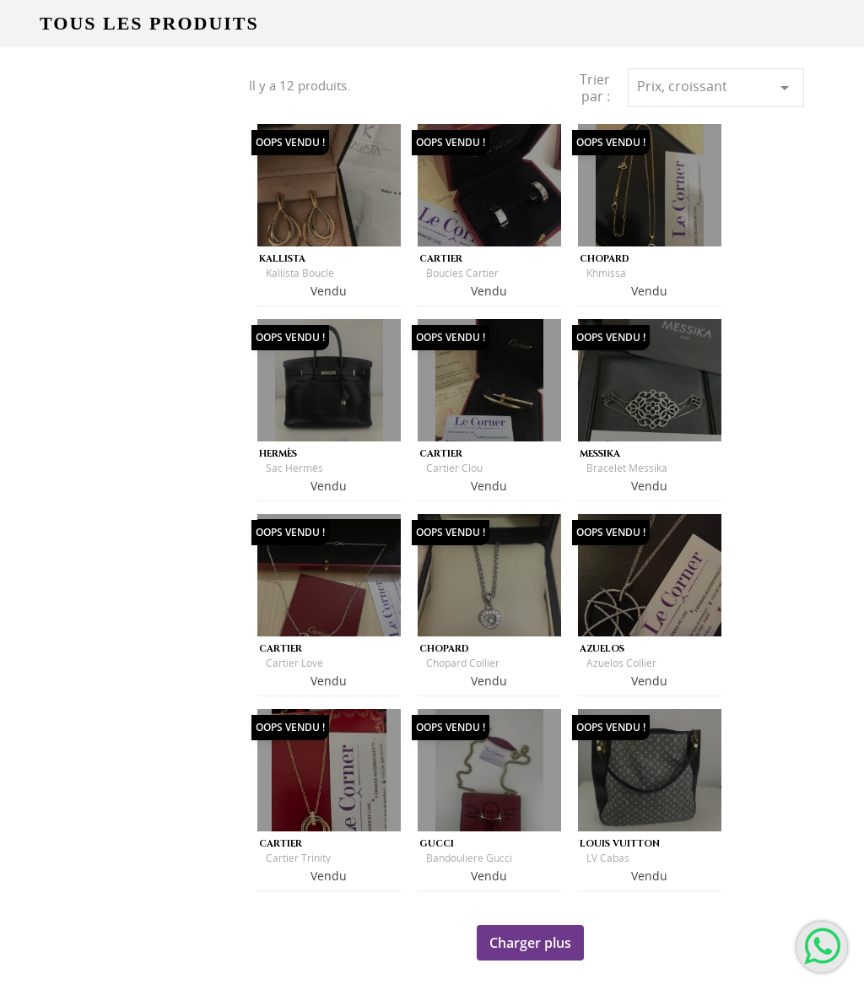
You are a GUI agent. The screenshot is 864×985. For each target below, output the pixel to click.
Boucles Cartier (462, 273)
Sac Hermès (294, 468)
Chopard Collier (463, 663)
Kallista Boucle (300, 273)
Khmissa (606, 273)
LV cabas (607, 857)
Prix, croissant (716, 87)
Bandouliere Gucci (469, 857)
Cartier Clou (454, 468)
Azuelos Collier (621, 663)
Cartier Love (294, 663)
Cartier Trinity (298, 857)
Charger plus (530, 943)
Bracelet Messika (626, 468)
